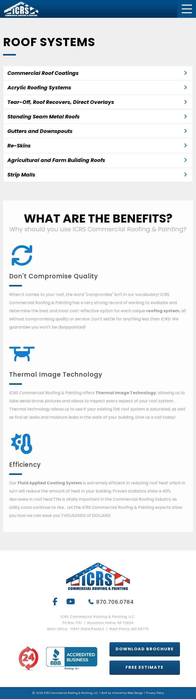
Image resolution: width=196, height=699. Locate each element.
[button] (144, 649)
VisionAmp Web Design (127, 693)
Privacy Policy (155, 693)
